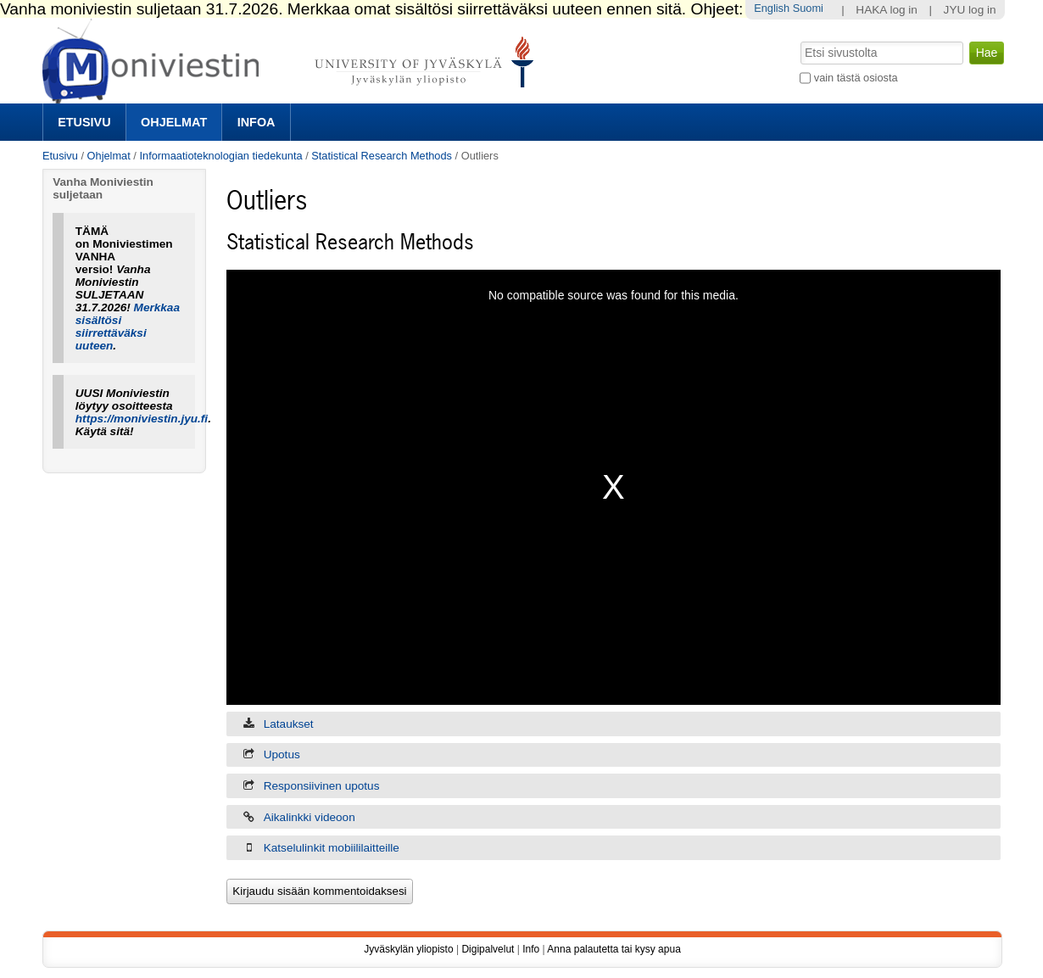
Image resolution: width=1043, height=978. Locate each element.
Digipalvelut (487, 949)
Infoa (256, 122)
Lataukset (289, 724)
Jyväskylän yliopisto (408, 949)
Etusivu (84, 122)
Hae (799, 40)
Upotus (282, 754)
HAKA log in (887, 9)
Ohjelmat (174, 122)
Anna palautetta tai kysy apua (613, 949)
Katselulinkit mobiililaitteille (331, 847)
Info (530, 949)
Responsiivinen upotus (322, 786)
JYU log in (970, 9)
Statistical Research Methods (381, 155)
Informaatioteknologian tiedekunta (220, 155)
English (771, 8)
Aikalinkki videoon (309, 817)
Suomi (808, 8)
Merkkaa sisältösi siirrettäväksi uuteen (127, 326)
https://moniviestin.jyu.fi (141, 418)
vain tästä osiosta (856, 77)
